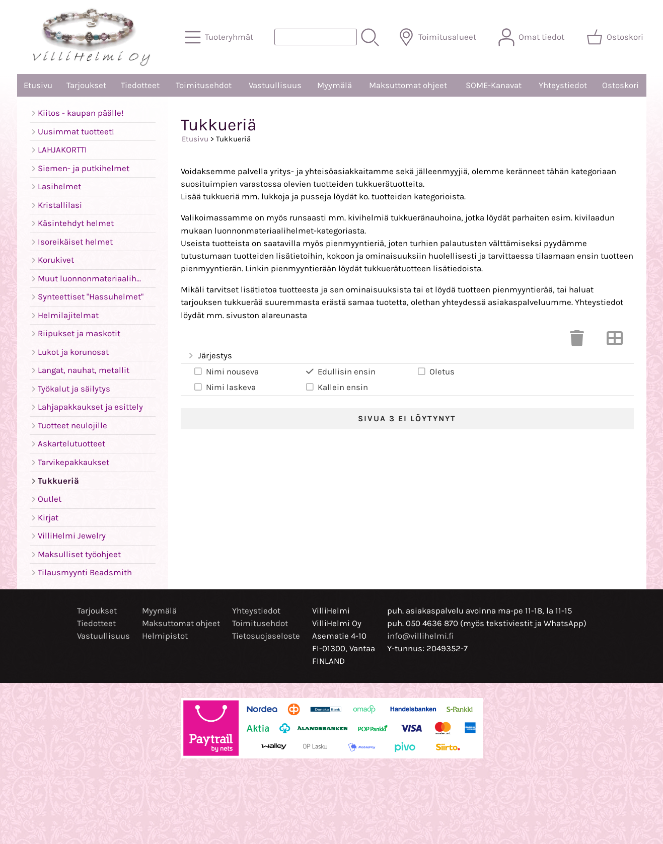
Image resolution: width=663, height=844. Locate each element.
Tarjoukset (86, 85)
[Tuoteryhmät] (220, 37)
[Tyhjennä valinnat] (577, 341)
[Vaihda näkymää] (615, 341)
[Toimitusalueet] (438, 37)
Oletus (435, 371)
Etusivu (38, 85)
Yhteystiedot (563, 85)
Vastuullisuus (275, 85)
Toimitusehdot (204, 85)
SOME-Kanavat (494, 85)
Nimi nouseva (226, 371)
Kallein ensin (336, 387)
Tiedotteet (140, 85)
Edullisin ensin (340, 371)
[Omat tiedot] (532, 37)
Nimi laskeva (224, 387)
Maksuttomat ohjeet (408, 85)
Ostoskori (620, 85)
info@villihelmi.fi (420, 636)
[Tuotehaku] (315, 37)
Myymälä (334, 85)
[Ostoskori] (615, 37)
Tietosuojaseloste (266, 636)
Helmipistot (165, 636)
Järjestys (210, 356)
